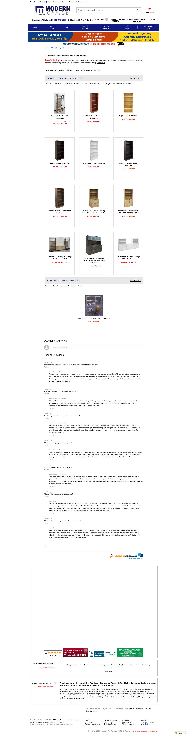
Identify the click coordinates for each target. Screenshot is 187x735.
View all (46, 546)
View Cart (144, 724)
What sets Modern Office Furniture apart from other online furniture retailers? (71, 365)
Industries (125, 720)
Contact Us (89, 722)
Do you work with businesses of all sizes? (58, 467)
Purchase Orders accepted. (39, 722)
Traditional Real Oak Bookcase (85, 506)
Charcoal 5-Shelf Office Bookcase (128, 164)
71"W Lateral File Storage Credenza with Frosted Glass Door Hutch (94, 260)
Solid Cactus (153, 731)
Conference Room (51, 27)
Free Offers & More (148, 27)
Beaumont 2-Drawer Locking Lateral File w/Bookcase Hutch (94, 212)
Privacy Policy (134, 709)
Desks (67, 27)
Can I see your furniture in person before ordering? (62, 416)
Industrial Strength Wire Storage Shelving (94, 318)
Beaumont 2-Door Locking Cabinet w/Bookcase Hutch (128, 212)
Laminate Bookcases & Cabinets (59, 70)
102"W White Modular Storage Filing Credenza (128, 258)
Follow (46, 367)
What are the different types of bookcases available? (62, 521)
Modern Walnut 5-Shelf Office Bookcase (60, 212)
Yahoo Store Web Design (139, 731)
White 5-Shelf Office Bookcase (94, 163)
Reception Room (127, 27)
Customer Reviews (147, 722)
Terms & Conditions (110, 720)
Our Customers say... (46, 667)
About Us (88, 720)
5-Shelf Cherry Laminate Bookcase (94, 117)
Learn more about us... (46, 686)
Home (47, 48)
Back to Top (135, 78)
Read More (101, 63)
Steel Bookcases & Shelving (88, 70)
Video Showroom (128, 724)
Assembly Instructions (92, 724)
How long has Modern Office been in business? (61, 391)
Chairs (34, 27)
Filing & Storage (106, 27)
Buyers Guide (127, 722)
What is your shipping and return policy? (58, 443)
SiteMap (144, 720)
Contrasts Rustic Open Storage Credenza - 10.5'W (60, 258)
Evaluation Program (110, 724)
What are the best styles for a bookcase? (58, 494)
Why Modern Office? (37, 2)
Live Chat (99, 20)
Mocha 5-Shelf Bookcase (59, 163)
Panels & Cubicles (84, 27)
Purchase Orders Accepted (78, 2)
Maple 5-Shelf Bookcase (128, 116)
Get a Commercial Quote (57, 2)
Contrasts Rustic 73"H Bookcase (59, 117)
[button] (50, 384)
